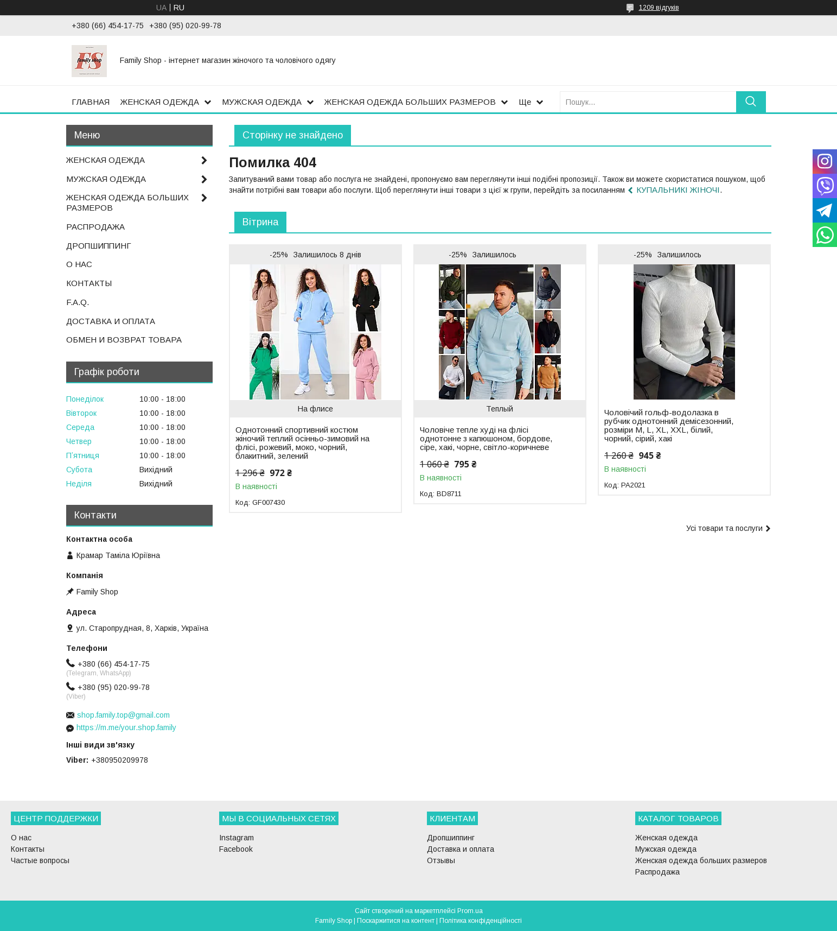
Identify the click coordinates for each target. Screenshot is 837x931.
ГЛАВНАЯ (91, 101)
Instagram (236, 837)
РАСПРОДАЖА (95, 226)
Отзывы (441, 860)
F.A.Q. (77, 302)
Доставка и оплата (460, 849)
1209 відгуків (659, 7)
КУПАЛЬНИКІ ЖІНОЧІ (678, 189)
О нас (21, 837)
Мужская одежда (666, 849)
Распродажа (657, 871)
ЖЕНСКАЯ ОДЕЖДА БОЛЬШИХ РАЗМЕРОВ (410, 101)
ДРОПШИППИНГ (98, 245)
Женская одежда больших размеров (701, 860)
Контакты (27, 849)
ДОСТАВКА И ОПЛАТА (110, 321)
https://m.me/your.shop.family (126, 727)
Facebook (236, 849)
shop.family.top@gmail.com (123, 715)
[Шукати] (751, 101)
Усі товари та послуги (724, 528)
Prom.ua (470, 911)
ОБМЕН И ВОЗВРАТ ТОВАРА (124, 339)
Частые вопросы (40, 860)
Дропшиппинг (451, 837)
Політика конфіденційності (480, 920)
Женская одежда (666, 837)
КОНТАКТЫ (89, 283)
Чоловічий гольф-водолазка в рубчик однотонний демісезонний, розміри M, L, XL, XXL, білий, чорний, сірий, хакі (668, 425)
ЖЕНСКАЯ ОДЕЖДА (159, 101)
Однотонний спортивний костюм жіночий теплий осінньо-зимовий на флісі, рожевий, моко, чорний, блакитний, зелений (302, 443)
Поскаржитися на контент (396, 920)
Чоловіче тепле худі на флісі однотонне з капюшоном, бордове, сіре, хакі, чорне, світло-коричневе (486, 439)
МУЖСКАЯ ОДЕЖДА (262, 101)
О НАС (79, 264)
